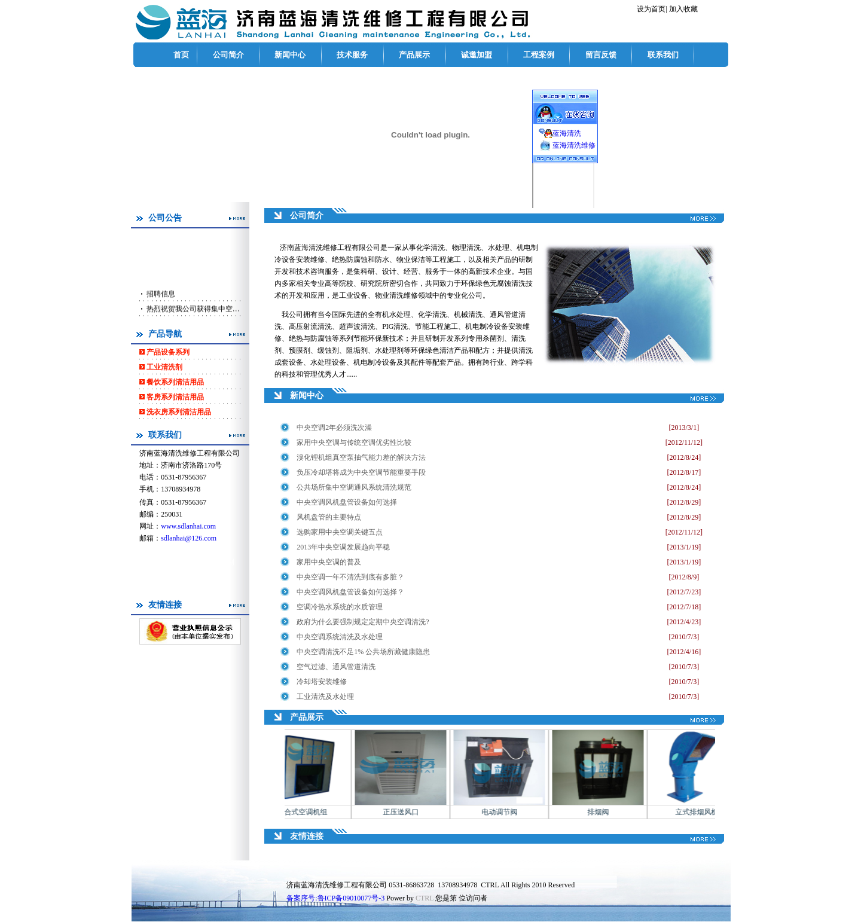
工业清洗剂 (164, 367)
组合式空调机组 (313, 812)
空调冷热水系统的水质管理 (340, 607)
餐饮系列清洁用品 (175, 382)
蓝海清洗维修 (574, 145)
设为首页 (651, 9)
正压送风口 (411, 812)
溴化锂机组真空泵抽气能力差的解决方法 (361, 457)
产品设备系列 (168, 352)
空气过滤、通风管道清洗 (336, 667)
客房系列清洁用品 (175, 397)
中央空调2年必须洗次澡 (334, 427)
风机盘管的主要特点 (329, 517)
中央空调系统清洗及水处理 (340, 637)
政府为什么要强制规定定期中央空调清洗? (363, 622)
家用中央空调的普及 (329, 562)
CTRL (424, 898)
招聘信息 (160, 305)
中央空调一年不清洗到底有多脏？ (350, 577)
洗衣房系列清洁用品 (178, 412)
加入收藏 (683, 9)
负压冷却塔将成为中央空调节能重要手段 (361, 472)
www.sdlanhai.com (188, 526)
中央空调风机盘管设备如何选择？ (351, 592)
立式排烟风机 (707, 812)
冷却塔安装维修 (322, 681)
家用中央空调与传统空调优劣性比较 (354, 442)
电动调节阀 (510, 812)
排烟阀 (608, 812)
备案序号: (335, 898)
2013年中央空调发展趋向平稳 (343, 547)
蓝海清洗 (566, 133)
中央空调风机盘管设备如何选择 (347, 502)
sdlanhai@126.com (188, 538)
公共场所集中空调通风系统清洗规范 (354, 487)
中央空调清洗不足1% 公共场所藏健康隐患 (363, 652)
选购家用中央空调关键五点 (340, 532)
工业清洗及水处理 (325, 696)
